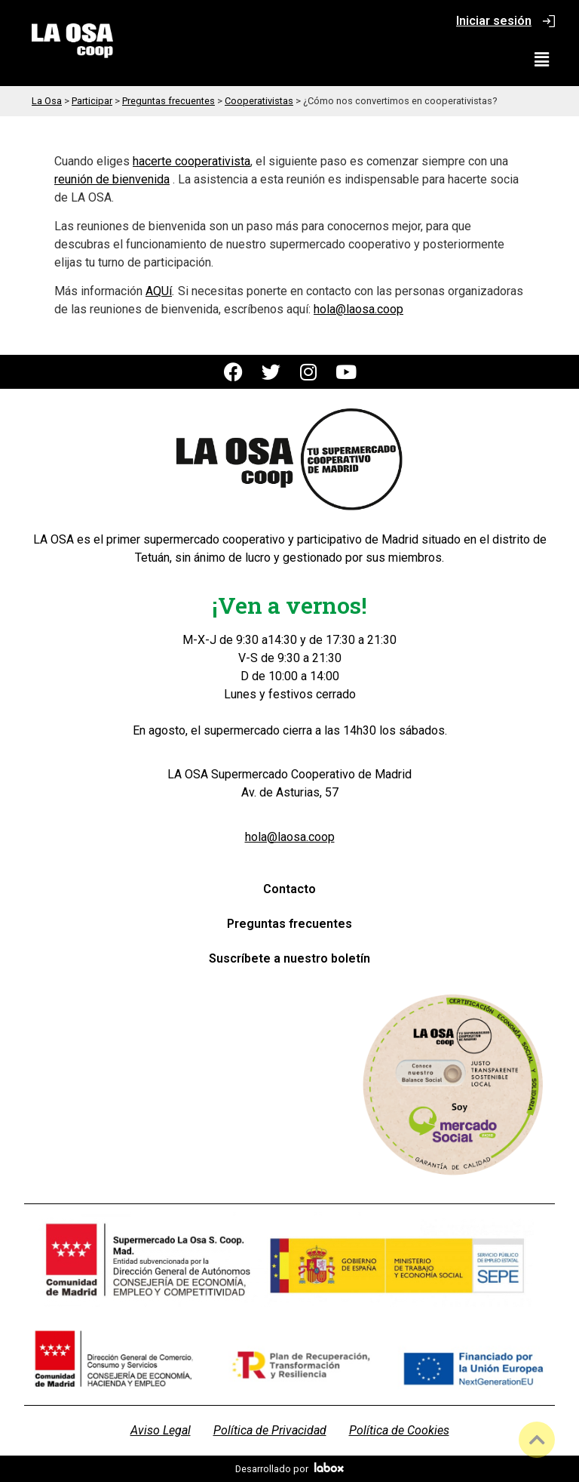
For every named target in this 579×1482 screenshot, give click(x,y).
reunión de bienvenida (112, 179)
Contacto (289, 889)
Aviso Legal (160, 1430)
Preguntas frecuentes (289, 924)
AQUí (159, 291)
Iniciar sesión (494, 21)
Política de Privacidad (269, 1430)
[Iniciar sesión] (549, 21)
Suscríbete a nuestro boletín (289, 958)
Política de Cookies (399, 1430)
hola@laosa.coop (358, 309)
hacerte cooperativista (191, 161)
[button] (542, 59)
